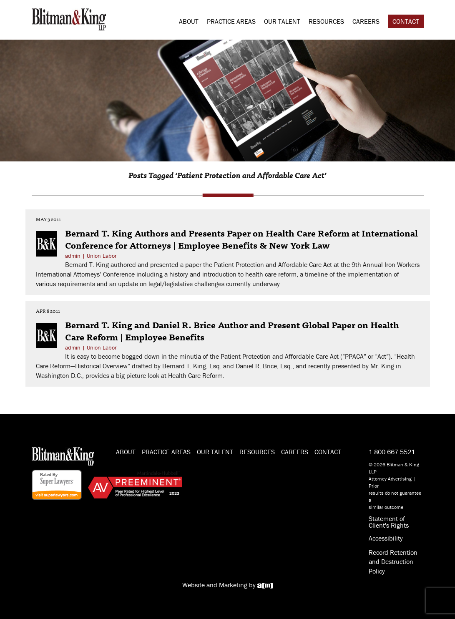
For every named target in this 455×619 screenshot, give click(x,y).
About (189, 21)
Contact (405, 21)
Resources (326, 21)
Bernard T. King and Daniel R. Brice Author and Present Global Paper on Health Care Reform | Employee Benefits (232, 330)
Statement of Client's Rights (389, 521)
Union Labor (102, 255)
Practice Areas (231, 21)
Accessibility (386, 538)
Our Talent (282, 21)
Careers (366, 21)
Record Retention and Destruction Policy (393, 562)
